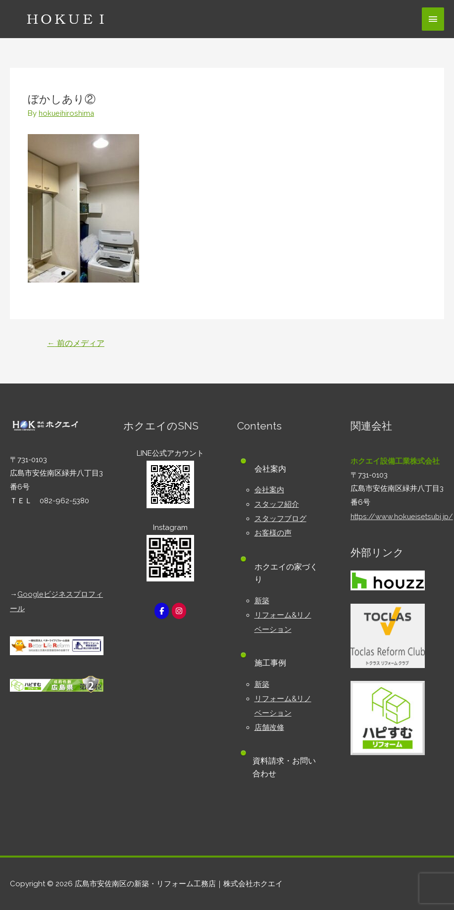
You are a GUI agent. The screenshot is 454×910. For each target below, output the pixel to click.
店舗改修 (269, 722)
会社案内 (269, 489)
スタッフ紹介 (276, 503)
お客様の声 (273, 531)
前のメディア (76, 342)
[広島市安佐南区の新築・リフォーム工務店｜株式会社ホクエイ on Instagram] (179, 611)
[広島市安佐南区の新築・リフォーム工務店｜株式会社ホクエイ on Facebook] (161, 611)
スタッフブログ (280, 517)
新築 (261, 598)
